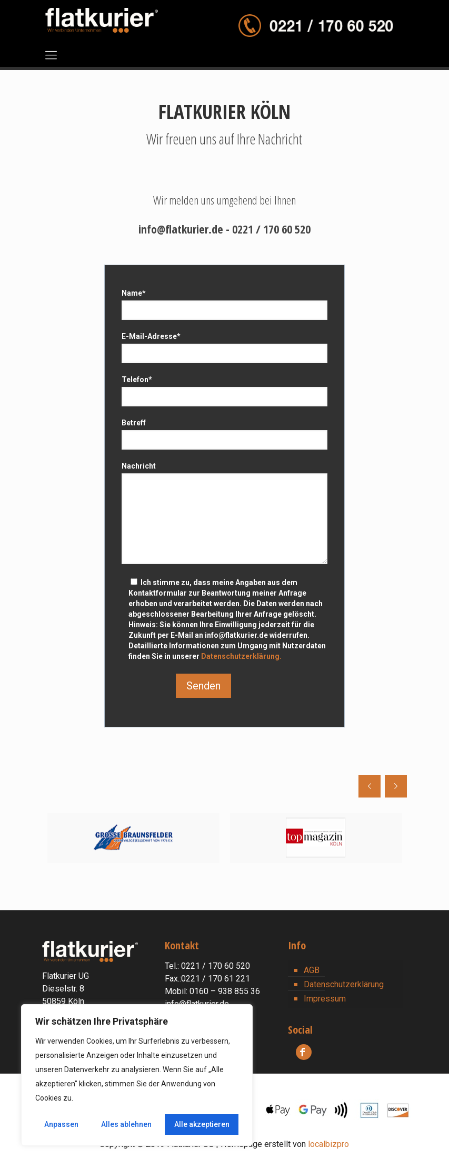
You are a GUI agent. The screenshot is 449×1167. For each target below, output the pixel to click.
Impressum (325, 999)
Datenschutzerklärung (344, 984)
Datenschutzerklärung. (241, 656)
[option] (133, 838)
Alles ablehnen (126, 1124)
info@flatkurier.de (182, 229)
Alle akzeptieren (202, 1124)
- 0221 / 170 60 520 (268, 229)
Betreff (225, 434)
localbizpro (328, 1144)
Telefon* (225, 390)
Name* (225, 304)
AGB (312, 970)
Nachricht (225, 513)
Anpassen (61, 1124)
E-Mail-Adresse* (225, 347)
